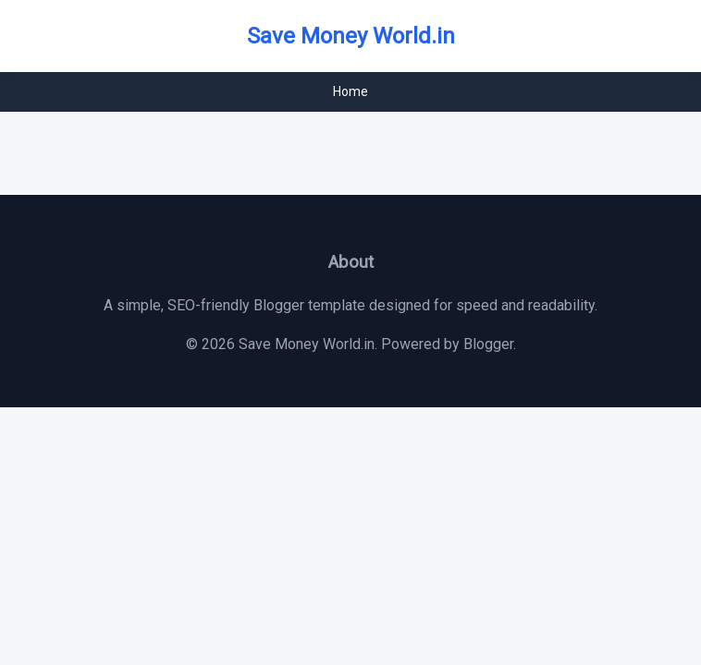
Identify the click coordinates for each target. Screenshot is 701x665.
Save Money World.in (351, 36)
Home (350, 91)
